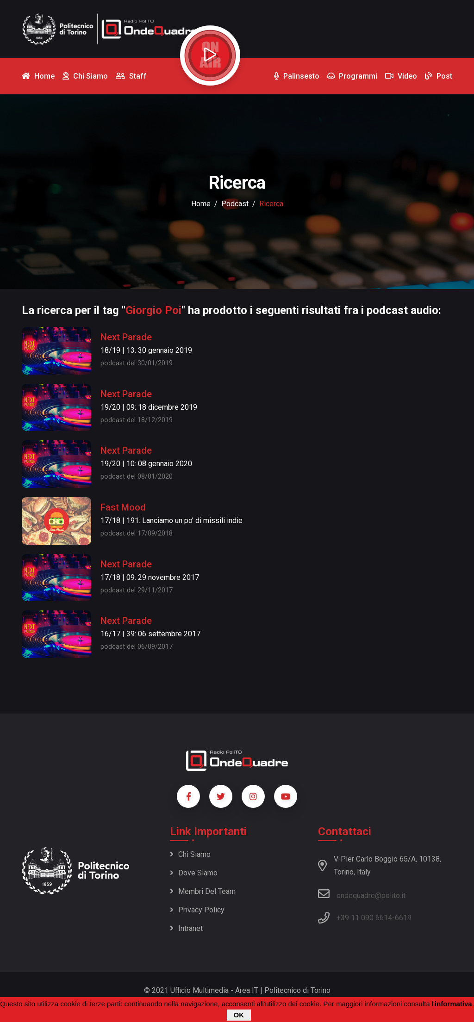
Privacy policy (197, 909)
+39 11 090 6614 (364, 917)
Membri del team (203, 891)
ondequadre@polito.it (361, 894)
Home (201, 203)
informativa (453, 1004)
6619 (403, 917)
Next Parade (126, 337)
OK (239, 1015)
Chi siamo (190, 854)
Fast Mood (123, 507)
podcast (235, 203)
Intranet (186, 928)
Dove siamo (194, 872)
